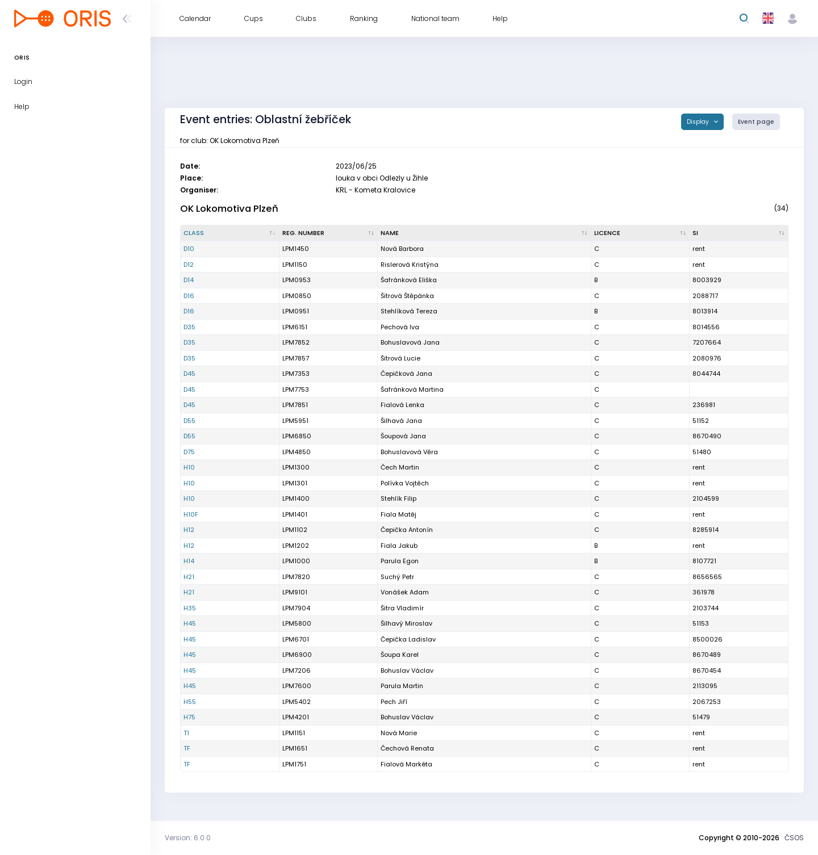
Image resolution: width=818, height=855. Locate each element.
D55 (189, 420)
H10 (189, 467)
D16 (188, 295)
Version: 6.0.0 (188, 838)
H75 (189, 717)
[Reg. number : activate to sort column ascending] (328, 233)
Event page (756, 122)
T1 (186, 732)
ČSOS (794, 838)
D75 (189, 451)
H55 (189, 701)
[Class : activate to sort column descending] (230, 233)
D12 (188, 264)
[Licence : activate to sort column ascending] (640, 233)
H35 (189, 608)
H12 (188, 529)
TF (186, 748)
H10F (190, 514)
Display (699, 122)
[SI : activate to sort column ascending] (739, 233)
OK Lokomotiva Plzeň (229, 208)
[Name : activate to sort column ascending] (484, 233)
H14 (188, 560)
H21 (188, 576)
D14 (188, 279)
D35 (189, 327)
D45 (189, 373)
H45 (189, 623)
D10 (188, 248)
